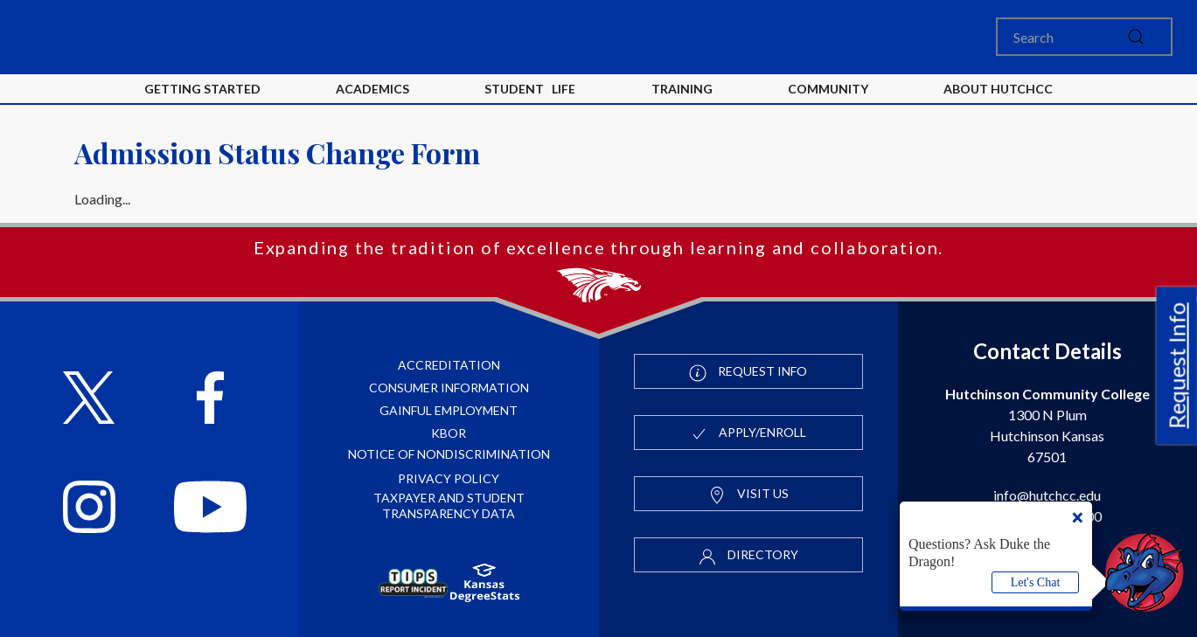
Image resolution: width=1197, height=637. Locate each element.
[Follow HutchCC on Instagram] (89, 509)
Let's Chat (1036, 582)
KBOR (448, 433)
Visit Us (748, 494)
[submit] (1135, 36)
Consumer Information (449, 387)
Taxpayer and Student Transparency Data (449, 505)
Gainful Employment (448, 410)
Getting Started (202, 88)
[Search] (1084, 36)
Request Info (1177, 365)
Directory (748, 555)
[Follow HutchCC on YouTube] (210, 509)
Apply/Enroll (748, 433)
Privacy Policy (448, 478)
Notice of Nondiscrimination (449, 454)
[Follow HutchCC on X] (89, 399)
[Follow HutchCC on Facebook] (210, 399)
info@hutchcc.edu (1047, 495)
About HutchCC (998, 88)
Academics (372, 88)
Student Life (529, 88)
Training (682, 88)
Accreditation (449, 364)
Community (828, 88)
